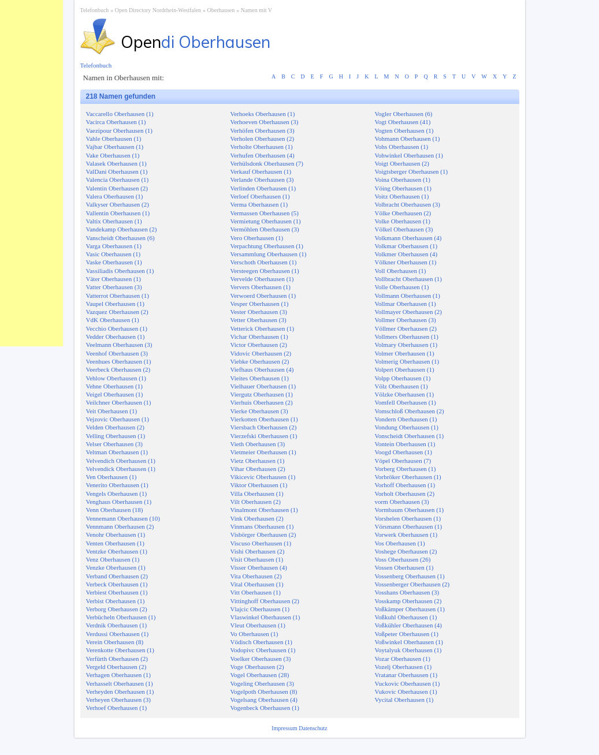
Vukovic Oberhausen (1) (406, 691)
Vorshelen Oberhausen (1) (408, 518)
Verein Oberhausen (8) (115, 641)
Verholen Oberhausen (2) (262, 138)
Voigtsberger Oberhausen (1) (411, 171)
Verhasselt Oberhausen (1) (119, 683)
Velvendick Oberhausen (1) (120, 468)
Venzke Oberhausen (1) (116, 567)
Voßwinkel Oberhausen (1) (409, 641)
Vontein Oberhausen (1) (405, 443)
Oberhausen (221, 10)
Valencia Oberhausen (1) (117, 179)
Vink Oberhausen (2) (257, 518)
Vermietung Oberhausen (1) (265, 221)
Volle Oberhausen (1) (402, 286)
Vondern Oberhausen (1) (406, 419)
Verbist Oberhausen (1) (115, 600)
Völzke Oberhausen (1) (404, 394)
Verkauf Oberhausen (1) (261, 171)
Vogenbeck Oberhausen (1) (265, 707)
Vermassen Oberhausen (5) (264, 213)
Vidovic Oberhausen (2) (261, 353)
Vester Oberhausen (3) (258, 311)
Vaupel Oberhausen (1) (115, 303)
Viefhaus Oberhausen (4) (262, 369)
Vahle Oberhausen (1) (114, 138)
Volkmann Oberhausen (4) (408, 237)
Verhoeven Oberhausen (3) (264, 121)
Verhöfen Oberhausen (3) (262, 130)
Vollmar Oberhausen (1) (405, 303)
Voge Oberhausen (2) (257, 666)
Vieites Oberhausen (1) (259, 378)
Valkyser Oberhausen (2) (117, 204)
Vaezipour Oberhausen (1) (119, 130)
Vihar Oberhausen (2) (257, 468)
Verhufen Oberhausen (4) (262, 155)
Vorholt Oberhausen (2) (405, 493)
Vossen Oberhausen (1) (404, 567)
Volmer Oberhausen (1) (404, 353)
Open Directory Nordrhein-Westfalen (158, 10)
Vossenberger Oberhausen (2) (412, 584)
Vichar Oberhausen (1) (259, 336)
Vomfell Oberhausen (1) (405, 402)
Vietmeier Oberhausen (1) (263, 451)
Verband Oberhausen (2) (117, 576)
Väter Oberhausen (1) (113, 278)
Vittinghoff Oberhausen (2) (265, 600)
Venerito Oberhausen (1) (117, 484)
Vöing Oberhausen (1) (403, 188)
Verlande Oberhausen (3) (262, 179)
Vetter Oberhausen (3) (258, 319)
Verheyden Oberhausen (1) (120, 691)
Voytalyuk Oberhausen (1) (408, 649)
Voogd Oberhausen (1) (403, 451)
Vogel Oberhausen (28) (259, 674)
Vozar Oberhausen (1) (402, 658)
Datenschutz (313, 728)
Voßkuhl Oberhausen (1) (406, 617)
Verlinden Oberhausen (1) (263, 188)
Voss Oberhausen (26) (403, 559)
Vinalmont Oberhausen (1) (264, 509)
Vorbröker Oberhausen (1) (408, 476)
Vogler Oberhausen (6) (404, 113)
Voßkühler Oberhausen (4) (408, 625)
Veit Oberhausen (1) (111, 411)
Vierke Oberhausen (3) (259, 411)
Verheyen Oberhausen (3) (118, 699)
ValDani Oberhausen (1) (117, 171)
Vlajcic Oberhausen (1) (260, 609)
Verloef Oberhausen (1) (260, 196)
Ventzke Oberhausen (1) (116, 551)
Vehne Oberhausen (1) (114, 386)
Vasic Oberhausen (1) (113, 254)
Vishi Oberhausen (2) (257, 551)
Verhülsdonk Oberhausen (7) (266, 163)
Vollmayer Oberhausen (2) (408, 311)
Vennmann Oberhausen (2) (120, 526)
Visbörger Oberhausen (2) (263, 534)
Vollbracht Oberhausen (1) (408, 278)
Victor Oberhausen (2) (258, 344)
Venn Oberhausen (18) (114, 509)
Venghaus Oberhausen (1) (119, 501)
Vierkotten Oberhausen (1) (264, 419)
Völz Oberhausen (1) (401, 386)
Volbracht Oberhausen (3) (407, 204)
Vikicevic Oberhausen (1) (263, 476)
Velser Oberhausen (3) (114, 443)
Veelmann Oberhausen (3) (119, 344)
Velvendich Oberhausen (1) (120, 460)
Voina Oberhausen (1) (402, 179)
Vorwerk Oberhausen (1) (406, 534)
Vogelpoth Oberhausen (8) (263, 691)
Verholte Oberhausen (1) (261, 146)
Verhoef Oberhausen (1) (116, 707)
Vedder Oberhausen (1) (115, 336)
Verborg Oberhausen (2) (116, 609)
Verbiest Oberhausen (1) (117, 592)
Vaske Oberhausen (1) (114, 262)
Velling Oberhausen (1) (116, 435)
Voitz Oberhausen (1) (402, 196)
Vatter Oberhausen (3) (114, 286)
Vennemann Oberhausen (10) (123, 518)
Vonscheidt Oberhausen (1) (409, 435)
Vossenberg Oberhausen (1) (410, 576)
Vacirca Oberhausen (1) (116, 121)
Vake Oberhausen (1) (113, 155)
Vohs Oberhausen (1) (402, 146)
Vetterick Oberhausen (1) (262, 328)
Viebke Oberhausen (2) (259, 361)
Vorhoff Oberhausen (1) (405, 484)
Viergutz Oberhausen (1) (261, 394)
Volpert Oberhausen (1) (404, 369)
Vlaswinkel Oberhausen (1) (265, 617)
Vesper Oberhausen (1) (259, 303)
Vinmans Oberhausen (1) (262, 526)
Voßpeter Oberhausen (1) (406, 633)
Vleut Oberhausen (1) (257, 625)
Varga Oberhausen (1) (114, 245)
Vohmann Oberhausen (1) (407, 138)
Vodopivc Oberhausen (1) (263, 649)
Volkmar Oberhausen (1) (406, 245)
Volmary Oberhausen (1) (406, 344)
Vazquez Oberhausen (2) (117, 311)
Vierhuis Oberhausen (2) (261, 402)
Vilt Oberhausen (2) (255, 501)
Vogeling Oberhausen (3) (262, 683)
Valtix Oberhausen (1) (114, 221)
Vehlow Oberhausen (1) (116, 378)
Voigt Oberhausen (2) (402, 163)
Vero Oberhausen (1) (257, 237)
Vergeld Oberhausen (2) (116, 666)
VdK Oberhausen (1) (112, 319)
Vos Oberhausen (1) (400, 543)
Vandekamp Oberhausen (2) (121, 229)
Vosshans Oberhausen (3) (407, 592)
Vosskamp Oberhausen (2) (408, 600)
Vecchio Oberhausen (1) (116, 328)
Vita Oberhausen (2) (256, 576)
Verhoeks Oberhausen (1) (262, 113)
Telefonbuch (94, 10)
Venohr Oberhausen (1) (116, 534)
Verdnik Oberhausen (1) (116, 625)
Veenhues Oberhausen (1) (118, 361)
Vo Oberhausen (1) (254, 633)
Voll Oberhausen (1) (400, 270)
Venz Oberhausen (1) (113, 559)
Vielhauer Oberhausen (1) (263, 386)
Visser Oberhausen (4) (258, 567)
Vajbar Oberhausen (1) (115, 146)
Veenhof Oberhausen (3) (117, 353)
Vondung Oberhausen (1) (406, 427)
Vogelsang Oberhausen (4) (264, 699)
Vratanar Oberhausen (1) (406, 674)
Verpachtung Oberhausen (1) (266, 245)
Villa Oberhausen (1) (257, 493)
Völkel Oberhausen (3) (404, 229)
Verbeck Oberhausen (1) (117, 584)
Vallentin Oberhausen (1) (118, 213)
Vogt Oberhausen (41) (403, 121)
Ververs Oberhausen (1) (260, 286)
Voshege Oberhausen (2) (406, 551)
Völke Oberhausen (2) (403, 213)
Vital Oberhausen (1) (257, 584)
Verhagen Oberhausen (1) (118, 674)
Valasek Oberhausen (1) (116, 163)
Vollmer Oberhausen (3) (405, 319)
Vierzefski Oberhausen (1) (263, 435)
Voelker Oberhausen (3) (260, 658)
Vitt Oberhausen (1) (255, 592)
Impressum (285, 728)
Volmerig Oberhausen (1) (407, 361)
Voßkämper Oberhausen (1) (410, 609)
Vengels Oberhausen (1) (116, 493)
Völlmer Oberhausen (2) (406, 328)
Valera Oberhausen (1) (114, 196)
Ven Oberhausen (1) (111, 476)
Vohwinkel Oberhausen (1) (409, 155)
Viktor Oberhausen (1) (259, 484)
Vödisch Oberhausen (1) (261, 641)
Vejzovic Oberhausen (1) (117, 419)
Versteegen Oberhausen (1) (264, 270)
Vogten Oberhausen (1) (404, 130)
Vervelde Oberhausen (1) (262, 278)
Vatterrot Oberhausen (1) (117, 295)
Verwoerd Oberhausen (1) (263, 295)
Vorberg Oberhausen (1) (405, 468)
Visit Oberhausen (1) (257, 559)
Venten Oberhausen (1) (115, 543)
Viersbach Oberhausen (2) (263, 427)
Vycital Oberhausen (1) (404, 699)
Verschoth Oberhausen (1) (263, 262)
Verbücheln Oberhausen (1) (121, 617)
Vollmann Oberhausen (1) (407, 295)
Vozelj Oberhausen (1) (403, 666)
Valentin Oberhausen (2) (117, 188)
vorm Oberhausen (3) (402, 501)
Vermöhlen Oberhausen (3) (264, 229)
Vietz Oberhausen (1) (257, 460)
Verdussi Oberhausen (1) (117, 633)
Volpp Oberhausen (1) (403, 378)
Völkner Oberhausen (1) (406, 262)
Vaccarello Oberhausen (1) (120, 113)
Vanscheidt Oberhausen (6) (120, 237)
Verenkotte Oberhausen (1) (120, 649)
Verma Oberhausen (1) (259, 204)
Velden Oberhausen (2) (115, 427)
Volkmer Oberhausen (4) (406, 254)
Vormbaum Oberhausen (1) (409, 509)
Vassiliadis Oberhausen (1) (120, 270)
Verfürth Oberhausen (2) (117, 658)
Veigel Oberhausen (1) (114, 394)
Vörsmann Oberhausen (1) (408, 526)
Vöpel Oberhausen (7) (403, 460)
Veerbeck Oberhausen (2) (118, 369)
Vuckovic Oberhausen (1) (407, 683)
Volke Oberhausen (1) (402, 221)
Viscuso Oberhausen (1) (261, 543)
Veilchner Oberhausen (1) (118, 402)
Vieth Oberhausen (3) (257, 443)
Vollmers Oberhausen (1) (406, 336)
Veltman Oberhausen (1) (117, 451)
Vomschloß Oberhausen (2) (409, 411)
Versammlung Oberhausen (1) (268, 254)
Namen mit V (256, 10)
